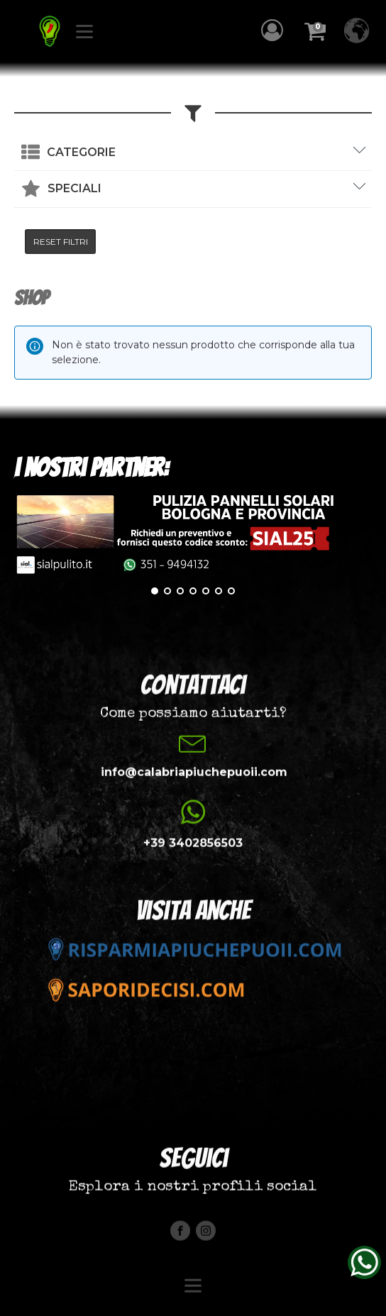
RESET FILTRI (60, 241)
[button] (275, 30)
